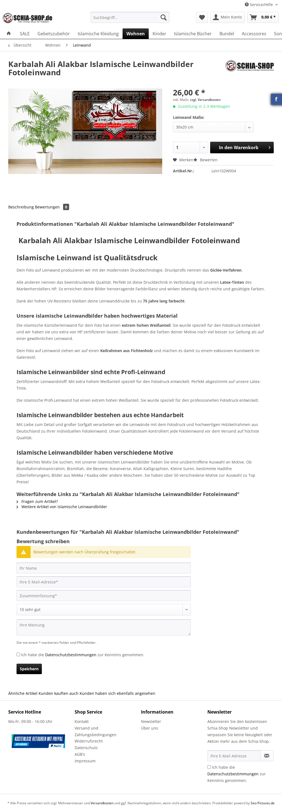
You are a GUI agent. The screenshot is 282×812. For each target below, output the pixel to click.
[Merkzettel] (202, 17)
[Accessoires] (254, 33)
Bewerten (205, 159)
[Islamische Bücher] (193, 33)
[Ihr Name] (104, 568)
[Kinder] (159, 33)
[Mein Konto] (227, 17)
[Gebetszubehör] (54, 33)
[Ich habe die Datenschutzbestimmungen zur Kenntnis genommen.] (18, 654)
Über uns (149, 728)
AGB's (80, 754)
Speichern (29, 668)
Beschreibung (21, 207)
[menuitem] (130, 20)
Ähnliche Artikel (22, 693)
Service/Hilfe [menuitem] (259, 4)
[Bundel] (227, 33)
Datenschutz (86, 747)
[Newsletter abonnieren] (266, 755)
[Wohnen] (136, 33)
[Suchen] (163, 17)
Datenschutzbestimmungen (70, 654)
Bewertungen (52, 207)
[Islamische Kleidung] (98, 33)
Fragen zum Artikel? (37, 501)
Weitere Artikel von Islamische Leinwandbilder (62, 506)
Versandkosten (102, 803)
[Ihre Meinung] (104, 627)
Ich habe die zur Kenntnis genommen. (82, 654)
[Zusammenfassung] (104, 595)
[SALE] (25, 33)
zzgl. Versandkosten (205, 99)
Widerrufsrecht (89, 741)
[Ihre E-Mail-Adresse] (104, 581)
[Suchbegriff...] (130, 17)
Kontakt (82, 721)
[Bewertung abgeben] (104, 609)
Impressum (85, 760)
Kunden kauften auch (58, 693)
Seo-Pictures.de (263, 803)
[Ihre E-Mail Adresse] (234, 755)
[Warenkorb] (263, 17)
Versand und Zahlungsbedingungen (95, 731)
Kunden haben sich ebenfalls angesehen (117, 693)
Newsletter (151, 721)
